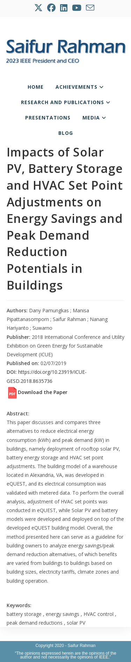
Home (36, 86)
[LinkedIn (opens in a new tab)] (64, 7)
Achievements (80, 86)
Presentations (48, 117)
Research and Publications (65, 102)
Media (94, 117)
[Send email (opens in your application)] (90, 7)
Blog (65, 133)
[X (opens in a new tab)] (39, 7)
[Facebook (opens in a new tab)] (51, 7)
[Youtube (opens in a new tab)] (77, 7)
